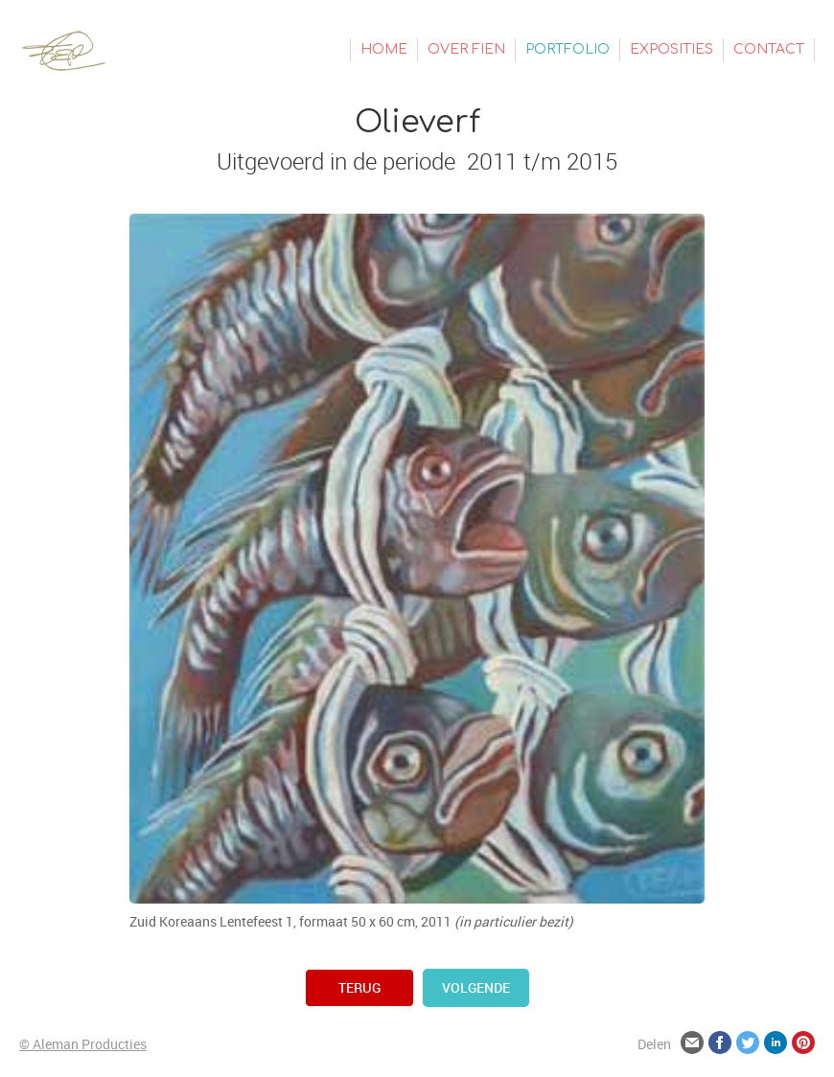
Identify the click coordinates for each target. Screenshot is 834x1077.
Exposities (671, 49)
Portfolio (567, 49)
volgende (476, 987)
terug (359, 987)
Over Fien (466, 49)
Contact (768, 49)
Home (383, 49)
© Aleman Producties (83, 1044)
